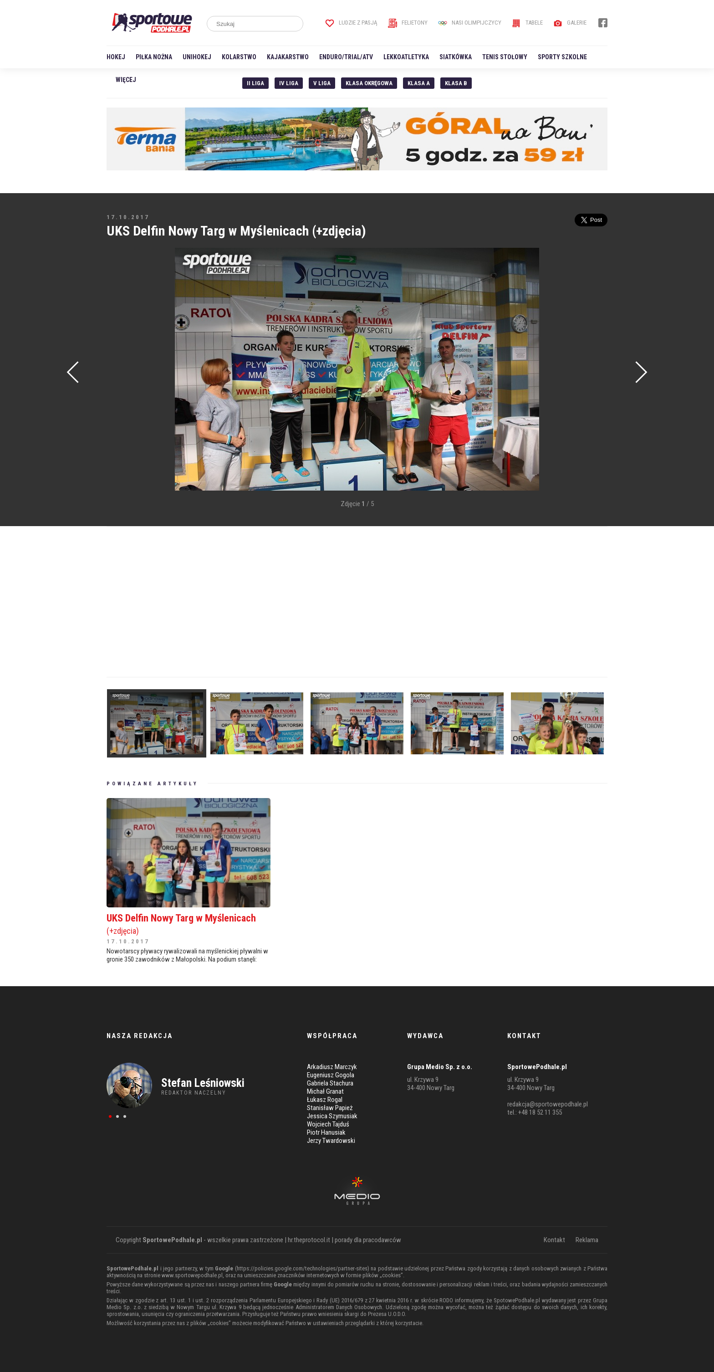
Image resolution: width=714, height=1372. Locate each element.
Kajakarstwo (288, 57)
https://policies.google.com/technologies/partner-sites (302, 1268)
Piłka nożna (154, 57)
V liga (322, 83)
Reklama (587, 1240)
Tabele (527, 22)
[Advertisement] (120, 385)
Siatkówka (455, 57)
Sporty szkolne (562, 57)
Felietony (408, 22)
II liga (255, 83)
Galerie (569, 22)
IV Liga (288, 83)
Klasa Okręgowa (369, 83)
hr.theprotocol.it (309, 1240)
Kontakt (554, 1240)
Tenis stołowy (504, 57)
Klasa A (419, 83)
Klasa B (456, 83)
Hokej (116, 57)
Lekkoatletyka (406, 57)
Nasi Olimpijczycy (469, 22)
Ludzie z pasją (351, 22)
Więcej (126, 79)
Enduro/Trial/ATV (346, 57)
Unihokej (197, 57)
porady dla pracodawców (368, 1240)
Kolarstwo (239, 57)
